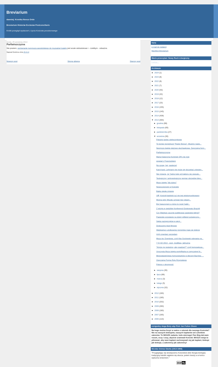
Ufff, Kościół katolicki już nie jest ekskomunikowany (178, 195)
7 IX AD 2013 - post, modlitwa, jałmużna (173, 243)
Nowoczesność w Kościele (167, 187)
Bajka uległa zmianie (165, 191)
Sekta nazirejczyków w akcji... (168, 221)
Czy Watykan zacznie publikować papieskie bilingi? (178, 213)
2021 (156, 85)
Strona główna (74, 61)
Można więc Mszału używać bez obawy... (173, 200)
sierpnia (160, 270)
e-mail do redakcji (158, 47)
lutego (160, 283)
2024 (156, 73)
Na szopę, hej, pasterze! (166, 165)
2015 (156, 111)
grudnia (160, 123)
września (161, 136)
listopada (161, 127)
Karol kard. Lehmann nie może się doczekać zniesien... (179, 170)
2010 (156, 302)
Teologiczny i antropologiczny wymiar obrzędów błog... (179, 178)
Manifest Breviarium (159, 51)
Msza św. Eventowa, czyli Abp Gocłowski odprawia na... (179, 238)
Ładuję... (155, 62)
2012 (156, 293)
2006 (156, 319)
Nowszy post (12, 61)
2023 (156, 77)
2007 (156, 315)
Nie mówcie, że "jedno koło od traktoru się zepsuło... (178, 174)
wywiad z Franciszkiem (166, 161)
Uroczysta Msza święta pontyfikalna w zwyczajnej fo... (179, 251)
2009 (156, 306)
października (162, 132)
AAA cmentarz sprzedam (166, 234)
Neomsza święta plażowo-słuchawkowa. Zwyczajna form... (181, 148)
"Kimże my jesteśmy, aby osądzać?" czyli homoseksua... (180, 247)
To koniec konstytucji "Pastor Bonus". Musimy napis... (179, 144)
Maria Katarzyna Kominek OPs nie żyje (172, 157)
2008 (156, 310)
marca (160, 279)
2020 (156, 90)
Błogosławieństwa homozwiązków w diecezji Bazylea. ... (180, 256)
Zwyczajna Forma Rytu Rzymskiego (171, 260)
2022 (156, 81)
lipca (159, 274)
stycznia (160, 287)
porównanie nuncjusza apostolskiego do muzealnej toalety (42, 48)
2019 (156, 94)
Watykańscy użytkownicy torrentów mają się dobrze (178, 230)
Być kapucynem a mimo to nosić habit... (173, 204)
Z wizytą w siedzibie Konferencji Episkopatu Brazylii (178, 208)
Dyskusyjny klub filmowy (166, 226)
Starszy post (135, 61)
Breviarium (16, 12)
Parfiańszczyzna (16, 44)
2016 (156, 107)
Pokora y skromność (165, 264)
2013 (156, 120)
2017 (156, 103)
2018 (156, 98)
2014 (156, 116)
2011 (156, 297)
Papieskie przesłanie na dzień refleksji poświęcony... (178, 217)
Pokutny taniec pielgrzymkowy (169, 140)
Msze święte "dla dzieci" (166, 183)
